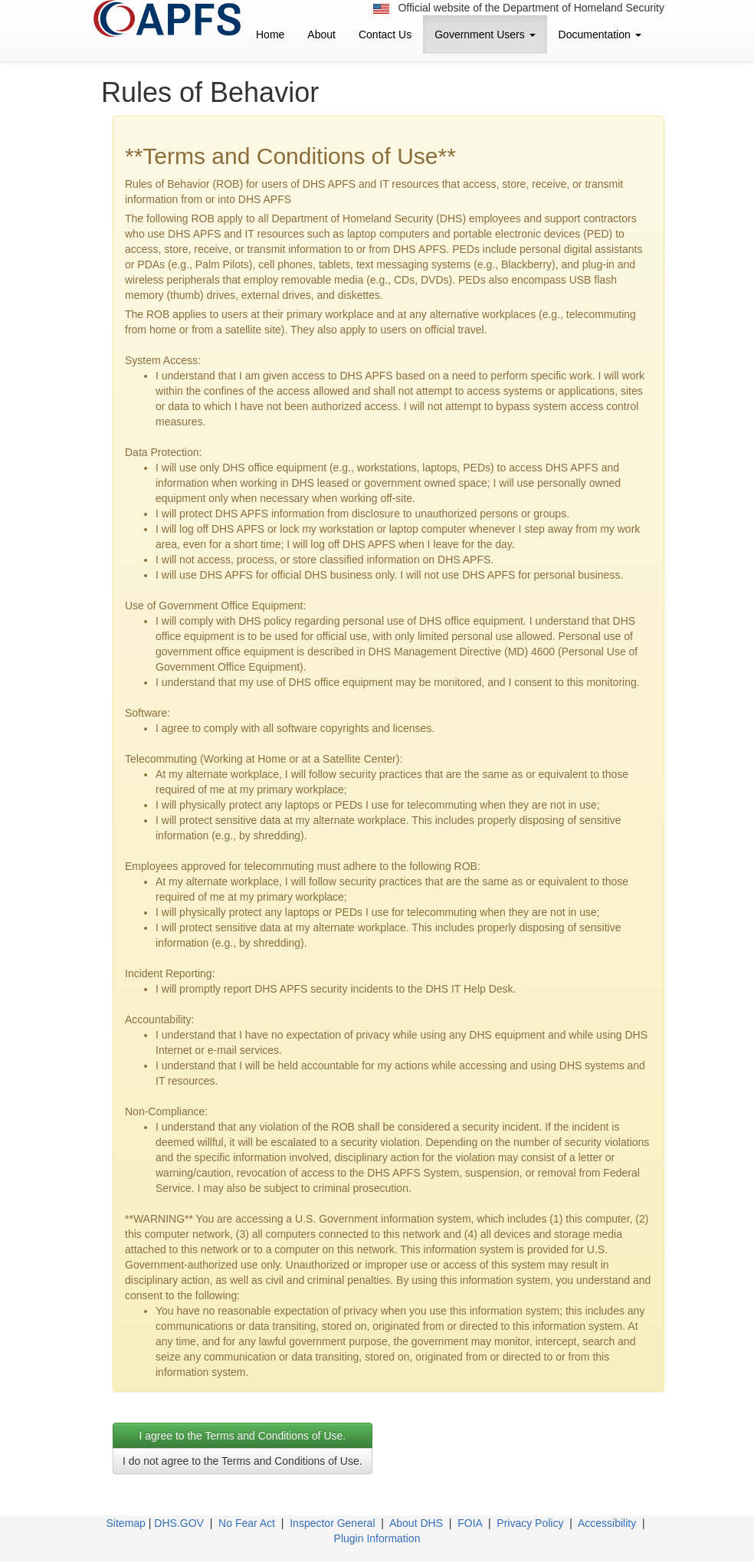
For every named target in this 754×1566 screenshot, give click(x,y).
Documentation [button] (600, 34)
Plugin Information (377, 1538)
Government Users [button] (484, 34)
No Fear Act (246, 1523)
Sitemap (126, 1523)
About (321, 34)
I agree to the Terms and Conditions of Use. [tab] (242, 1436)
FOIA (469, 1523)
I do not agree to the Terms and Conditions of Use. (242, 1461)
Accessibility (607, 1523)
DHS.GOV (179, 1523)
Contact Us (385, 34)
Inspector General (332, 1523)
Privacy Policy (530, 1523)
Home (270, 34)
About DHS (416, 1523)
